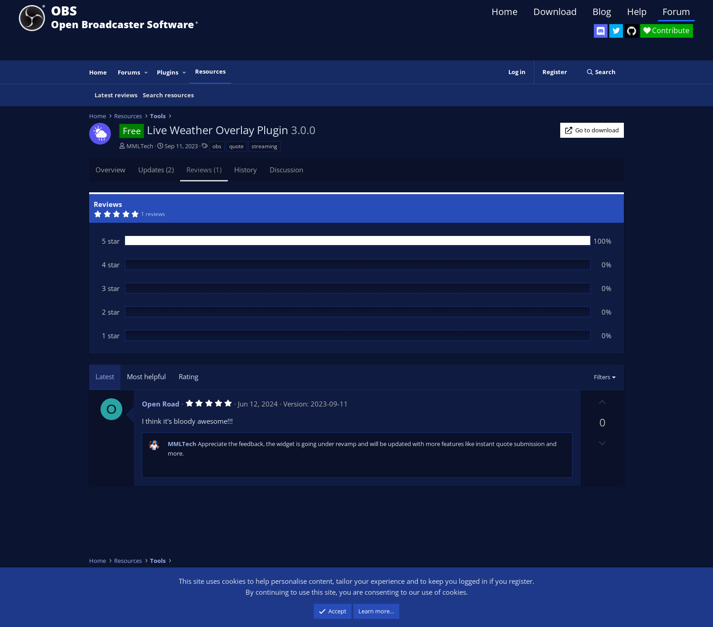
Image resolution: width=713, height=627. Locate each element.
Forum (676, 11)
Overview (110, 169)
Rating (188, 376)
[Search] (601, 72)
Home (504, 11)
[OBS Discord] (601, 31)
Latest (104, 376)
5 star (111, 241)
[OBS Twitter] (616, 31)
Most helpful (146, 376)
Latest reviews (116, 95)
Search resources (168, 95)
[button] (146, 72)
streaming (264, 146)
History (245, 169)
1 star (111, 335)
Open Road (161, 403)
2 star (111, 311)
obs (216, 146)
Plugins (167, 72)
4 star (111, 264)
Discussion (286, 169)
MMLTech (139, 146)
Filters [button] (602, 377)
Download (555, 11)
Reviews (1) (203, 169)
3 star (111, 288)
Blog (601, 11)
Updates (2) (156, 169)
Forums (129, 72)
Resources (210, 71)
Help (637, 11)
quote (236, 146)
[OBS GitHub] (631, 31)
